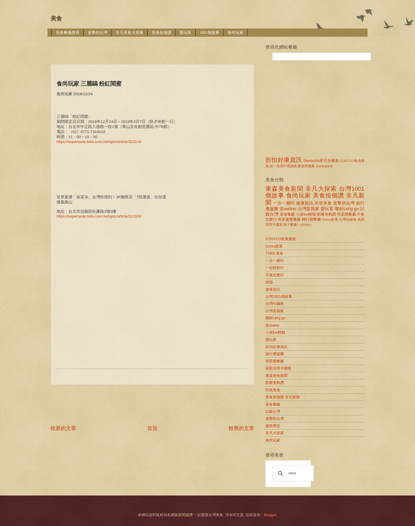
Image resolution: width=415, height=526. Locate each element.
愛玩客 (185, 33)
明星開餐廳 (346, 214)
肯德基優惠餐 (324, 166)
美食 (56, 18)
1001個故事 (209, 33)
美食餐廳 (287, 214)
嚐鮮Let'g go (347, 208)
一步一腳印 (284, 203)
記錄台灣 (272, 411)
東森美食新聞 (284, 188)
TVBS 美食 (274, 253)
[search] (292, 473)
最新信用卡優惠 (278, 368)
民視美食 (323, 203)
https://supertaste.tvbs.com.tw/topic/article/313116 (99, 142)
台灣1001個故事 (278, 296)
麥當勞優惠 (306, 166)
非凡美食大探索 (129, 33)
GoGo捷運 (330, 219)
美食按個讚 (161, 33)
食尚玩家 (235, 33)
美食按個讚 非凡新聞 (282, 397)
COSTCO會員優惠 (280, 239)
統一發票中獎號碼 (283, 166)
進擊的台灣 (97, 33)
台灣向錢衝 (347, 219)
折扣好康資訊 (283, 160)
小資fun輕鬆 (306, 214)
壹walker (288, 208)
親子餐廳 (290, 224)
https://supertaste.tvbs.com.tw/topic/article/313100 (99, 216)
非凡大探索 (321, 188)
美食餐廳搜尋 (67, 33)
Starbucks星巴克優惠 (321, 160)
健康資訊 (304, 203)
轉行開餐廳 (311, 219)
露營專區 (272, 426)
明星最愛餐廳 (289, 219)
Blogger (270, 515)
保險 (269, 282)
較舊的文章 (241, 428)
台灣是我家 (308, 208)
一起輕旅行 (305, 224)
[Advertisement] (153, 46)
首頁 (152, 428)
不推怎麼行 (274, 275)
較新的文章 (63, 428)
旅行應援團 (274, 354)
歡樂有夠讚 (326, 214)
